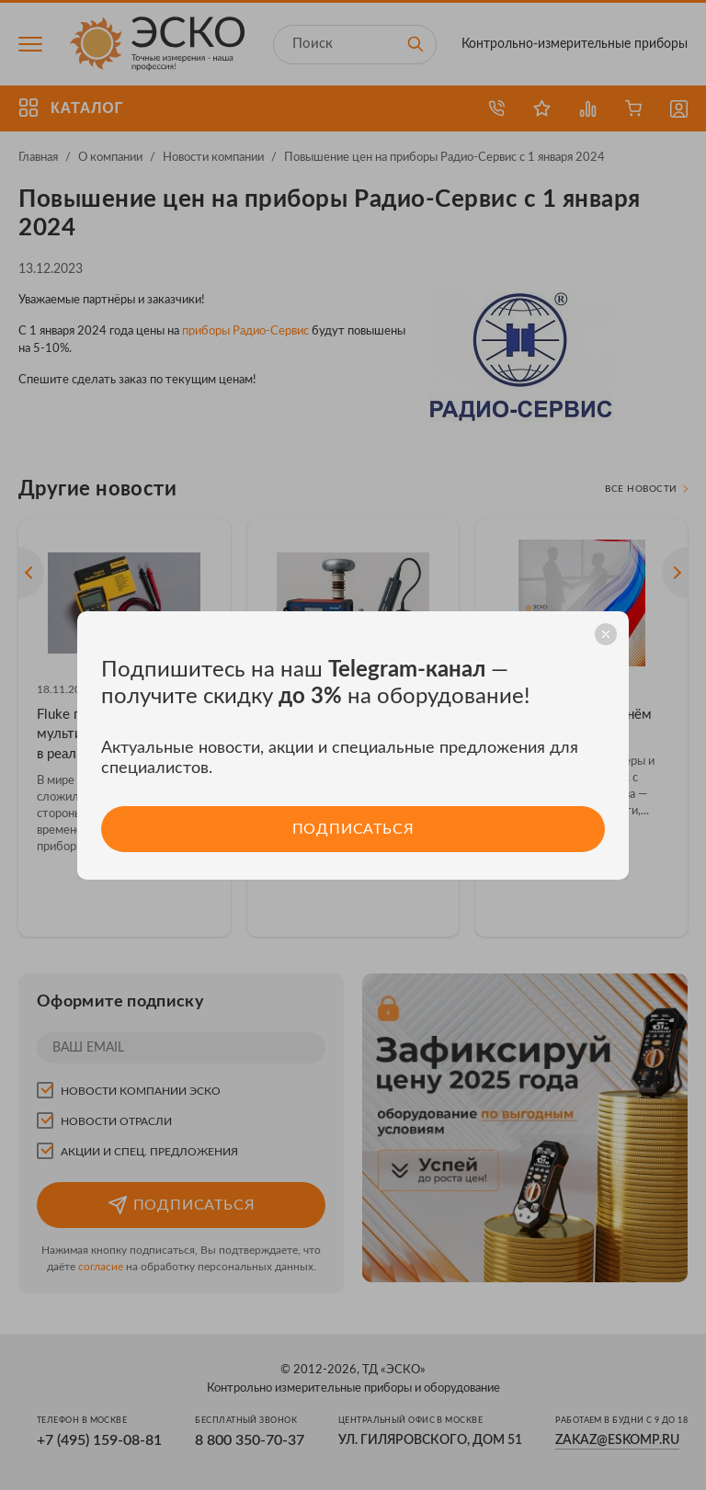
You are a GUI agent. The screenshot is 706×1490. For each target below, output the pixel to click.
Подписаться (353, 828)
